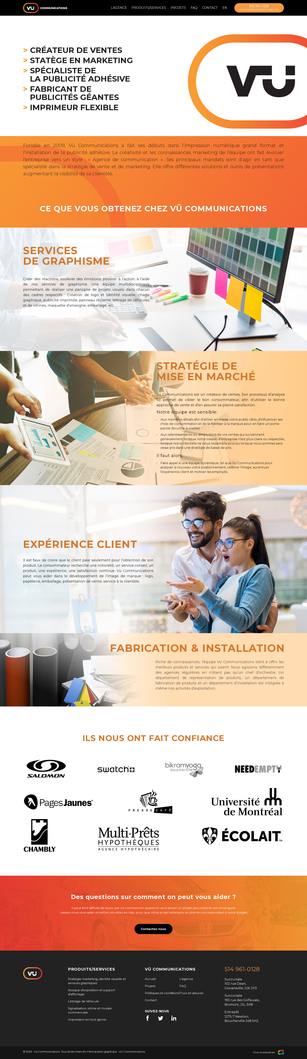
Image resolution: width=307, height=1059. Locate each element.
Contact (210, 8)
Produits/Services (149, 8)
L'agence (119, 8)
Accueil (150, 979)
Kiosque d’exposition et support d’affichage (91, 992)
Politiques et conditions (162, 993)
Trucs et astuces (191, 993)
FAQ (194, 8)
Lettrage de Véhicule (83, 1001)
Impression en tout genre (87, 1019)
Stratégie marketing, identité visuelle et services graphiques (97, 981)
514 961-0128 (259, 7)
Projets (178, 8)
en (224, 8)
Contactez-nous (153, 929)
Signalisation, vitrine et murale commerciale (90, 1010)
